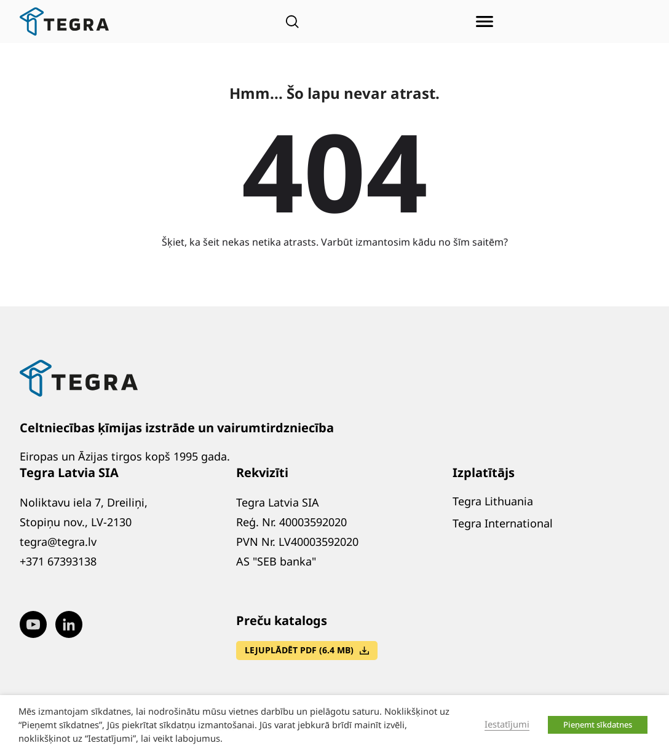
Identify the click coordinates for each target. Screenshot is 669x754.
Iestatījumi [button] (507, 724)
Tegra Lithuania (493, 501)
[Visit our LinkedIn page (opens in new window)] (68, 624)
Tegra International (503, 523)
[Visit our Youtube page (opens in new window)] (33, 624)
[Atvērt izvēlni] (484, 21)
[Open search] (292, 21)
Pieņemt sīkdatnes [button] (597, 724)
